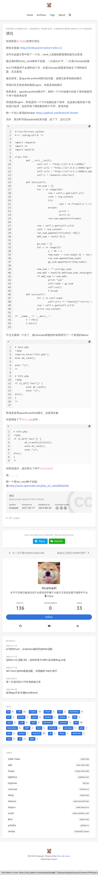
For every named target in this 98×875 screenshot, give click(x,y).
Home (30, 15)
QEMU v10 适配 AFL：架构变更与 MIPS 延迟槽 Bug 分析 (36, 660)
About (62, 15)
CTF (10, 518)
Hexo (59, 856)
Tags (52, 15)
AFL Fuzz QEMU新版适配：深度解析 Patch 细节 (31, 671)
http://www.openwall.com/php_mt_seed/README (39, 485)
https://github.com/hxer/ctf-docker (57, 112)
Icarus (67, 856)
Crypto (16, 518)
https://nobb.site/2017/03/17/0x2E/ (26, 499)
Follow (49, 617)
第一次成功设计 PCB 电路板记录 (23, 681)
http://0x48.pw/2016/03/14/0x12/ (41, 47)
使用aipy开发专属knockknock (22, 692)
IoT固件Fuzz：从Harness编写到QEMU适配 (29, 649)
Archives (41, 15)
